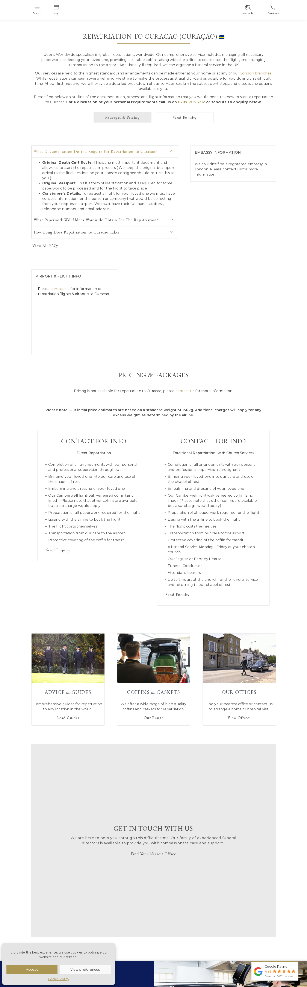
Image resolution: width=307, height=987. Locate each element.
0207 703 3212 (191, 102)
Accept (32, 969)
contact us (232, 169)
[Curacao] (202, 312)
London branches (255, 73)
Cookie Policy (58, 979)
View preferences (85, 969)
